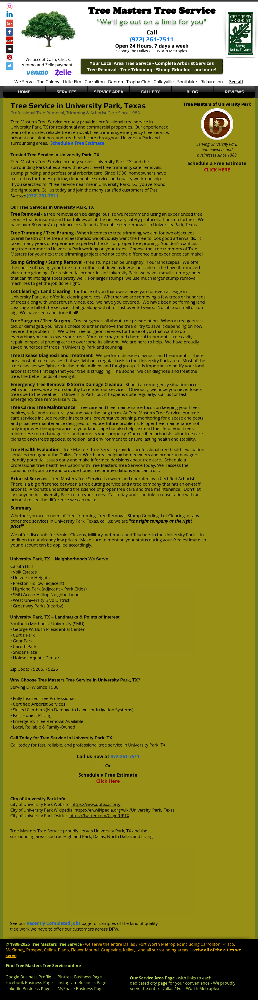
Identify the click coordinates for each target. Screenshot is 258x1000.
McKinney (15, 950)
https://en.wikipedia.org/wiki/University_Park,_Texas (125, 810)
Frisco (228, 944)
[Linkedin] (9, 15)
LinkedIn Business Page (27, 989)
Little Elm (72, 82)
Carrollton (95, 82)
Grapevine (111, 950)
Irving (147, 836)
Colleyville (164, 82)
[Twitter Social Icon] (9, 66)
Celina (50, 950)
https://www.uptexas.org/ (96, 804)
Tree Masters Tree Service (37, 122)
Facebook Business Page (29, 982)
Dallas (99, 836)
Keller (128, 950)
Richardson (211, 82)
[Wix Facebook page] (9, 32)
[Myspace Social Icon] (9, 49)
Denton (115, 82)
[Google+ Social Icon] (9, 23)
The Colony (48, 82)
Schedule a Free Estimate (77, 143)
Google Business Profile (28, 977)
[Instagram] (9, 6)
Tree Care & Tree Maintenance (43, 407)
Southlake (187, 82)
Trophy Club (138, 82)
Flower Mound (85, 950)
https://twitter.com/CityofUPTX (99, 816)
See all (236, 82)
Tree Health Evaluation (35, 449)
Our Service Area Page (152, 978)
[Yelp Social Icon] (9, 40)
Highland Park (77, 836)
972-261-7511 (125, 756)
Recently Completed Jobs (53, 923)
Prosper (34, 950)
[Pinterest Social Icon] (9, 57)
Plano (63, 950)
